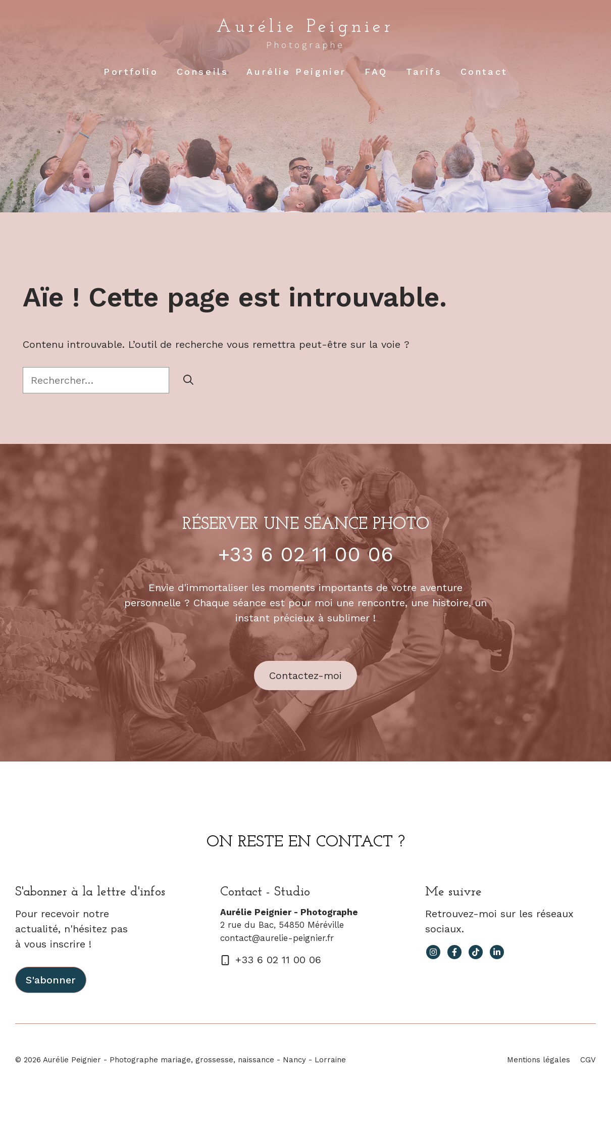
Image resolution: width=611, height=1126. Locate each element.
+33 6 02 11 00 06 (305, 554)
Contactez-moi (305, 675)
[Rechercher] (188, 380)
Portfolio (131, 71)
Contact (484, 71)
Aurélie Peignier (305, 27)
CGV (588, 1059)
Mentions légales (538, 1059)
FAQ (376, 71)
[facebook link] (454, 952)
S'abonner (51, 980)
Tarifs (424, 71)
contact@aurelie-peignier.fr (277, 938)
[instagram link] (433, 952)
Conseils (203, 71)
